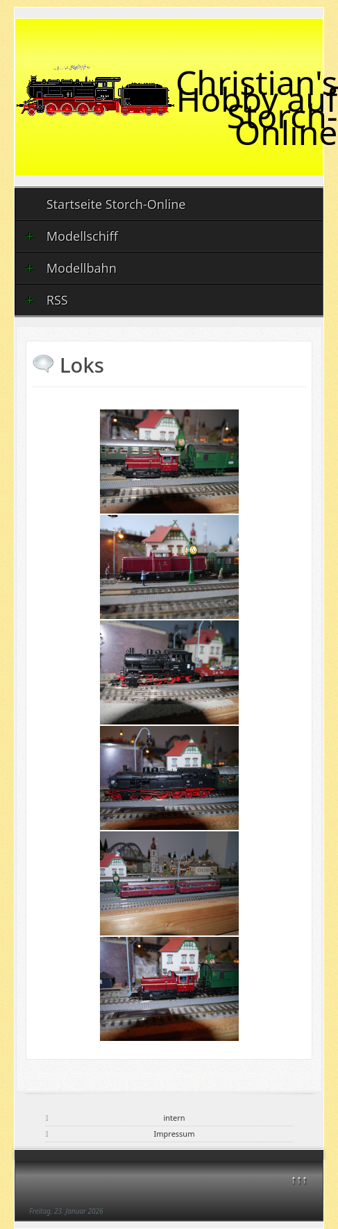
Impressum (174, 1133)
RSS (47, 299)
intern (174, 1117)
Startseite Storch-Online (116, 204)
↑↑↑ (299, 1179)
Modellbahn (71, 268)
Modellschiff (72, 236)
